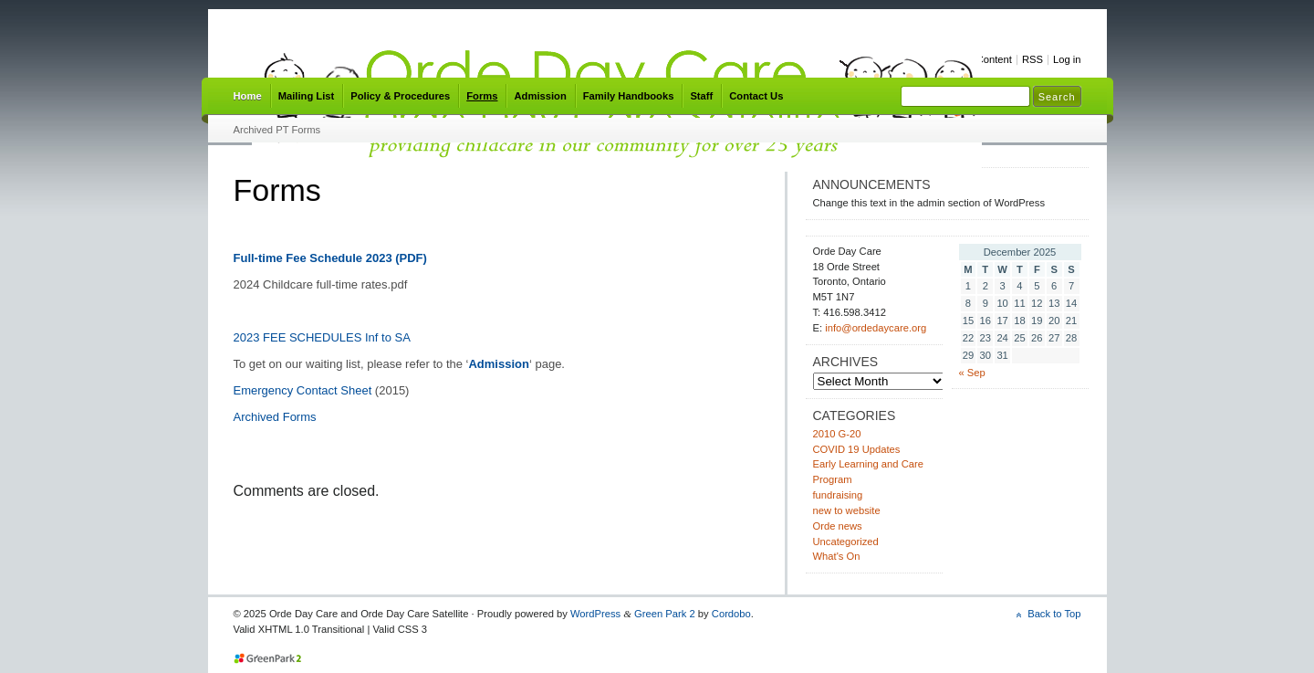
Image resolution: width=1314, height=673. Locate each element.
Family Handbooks (628, 95)
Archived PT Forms (277, 129)
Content (994, 59)
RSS (1032, 59)
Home (248, 95)
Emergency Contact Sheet (303, 390)
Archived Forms (275, 417)
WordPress (595, 613)
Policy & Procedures (400, 95)
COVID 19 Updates (857, 449)
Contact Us (756, 95)
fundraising (838, 494)
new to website (847, 510)
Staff (701, 95)
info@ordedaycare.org (875, 327)
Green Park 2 (664, 613)
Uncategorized (846, 541)
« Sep (972, 372)
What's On (836, 556)
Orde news (837, 526)
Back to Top (1053, 613)
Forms (481, 95)
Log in (1067, 59)
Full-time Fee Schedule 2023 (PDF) (330, 258)
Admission (540, 95)
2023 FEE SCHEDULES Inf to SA (322, 337)
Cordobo (731, 613)
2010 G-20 (837, 433)
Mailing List (306, 95)
